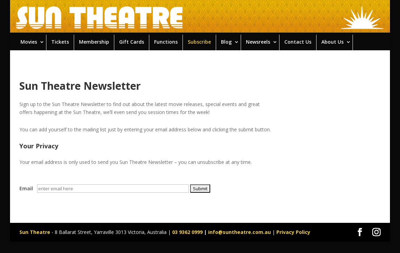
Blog (226, 41)
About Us (332, 41)
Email (26, 188)
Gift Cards (131, 41)
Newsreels (258, 41)
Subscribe (199, 41)
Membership (94, 41)
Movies (28, 41)
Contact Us (297, 41)
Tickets (60, 41)
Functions (166, 41)
